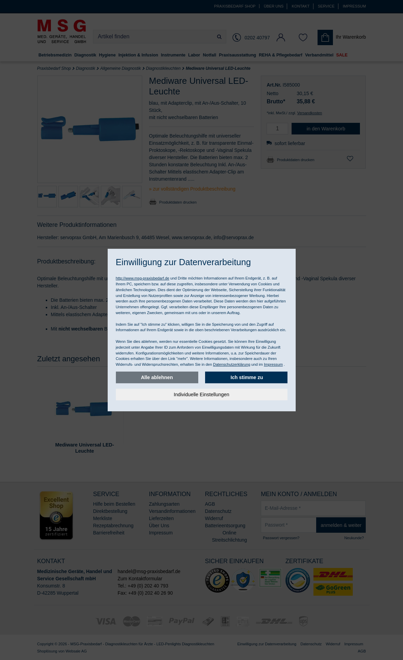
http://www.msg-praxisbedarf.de (143, 278)
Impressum (273, 364)
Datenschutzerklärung (231, 364)
